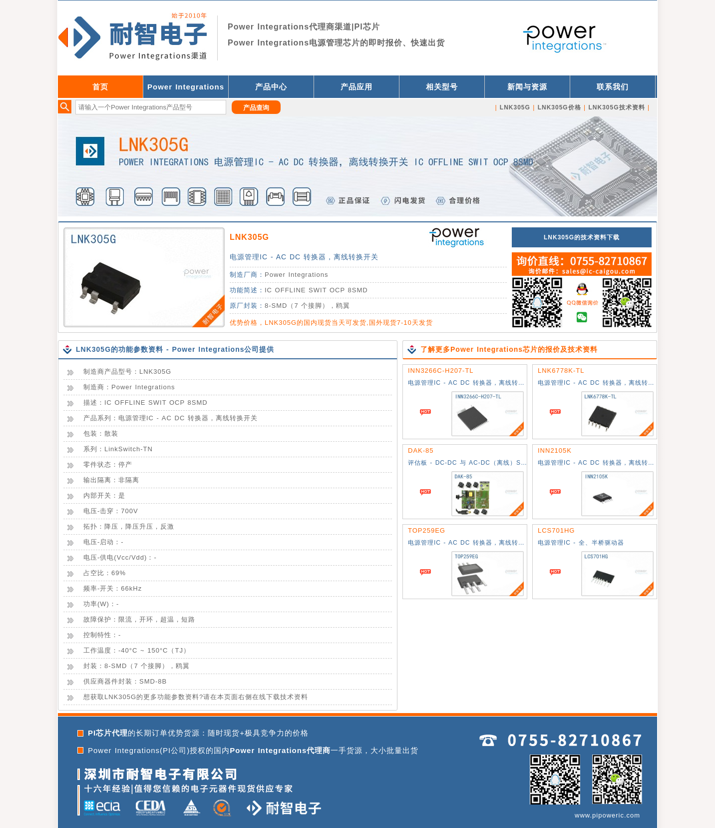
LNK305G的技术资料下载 (582, 237)
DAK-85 (421, 450)
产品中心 (271, 86)
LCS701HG (556, 530)
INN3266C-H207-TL (441, 370)
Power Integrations (185, 86)
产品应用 (356, 86)
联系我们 (613, 86)
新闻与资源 (527, 86)
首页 (100, 86)
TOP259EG (426, 530)
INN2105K (555, 450)
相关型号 (442, 86)
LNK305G (249, 237)
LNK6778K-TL (561, 370)
